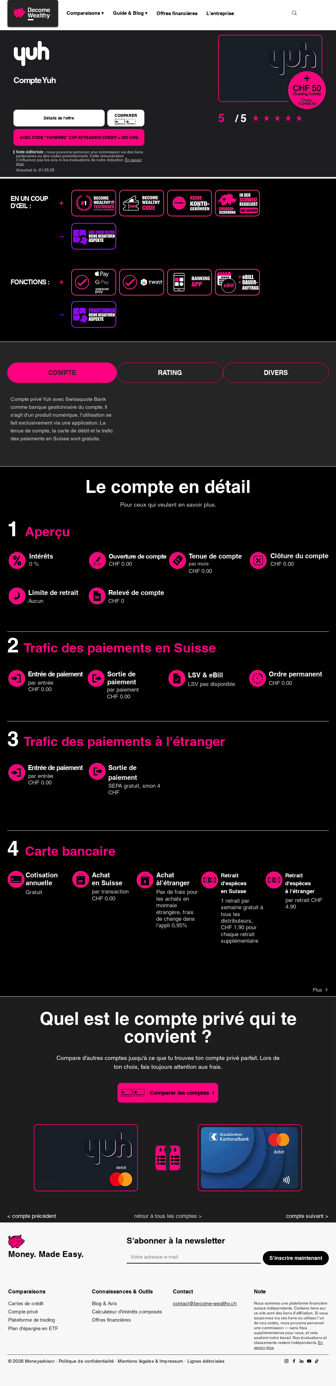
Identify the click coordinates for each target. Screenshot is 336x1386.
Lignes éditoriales (206, 1361)
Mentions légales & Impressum (150, 1361)
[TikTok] (316, 1361)
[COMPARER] (125, 118)
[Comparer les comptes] (167, 1093)
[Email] (192, 1257)
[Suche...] (261, 13)
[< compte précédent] (36, 1215)
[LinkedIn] (301, 1361)
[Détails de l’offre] (59, 118)
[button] (130, 13)
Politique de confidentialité (86, 1361)
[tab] (62, 373)
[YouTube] (309, 1361)
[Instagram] (286, 1361)
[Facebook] (294, 1361)
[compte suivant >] (299, 1215)
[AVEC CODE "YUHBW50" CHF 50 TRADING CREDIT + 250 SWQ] (78, 137)
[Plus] (305, 989)
